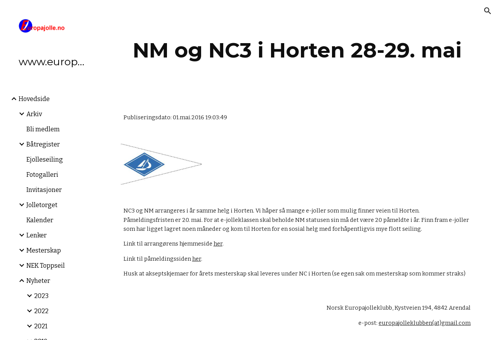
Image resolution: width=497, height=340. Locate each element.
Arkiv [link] (34, 114)
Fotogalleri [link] (42, 174)
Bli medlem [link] (43, 129)
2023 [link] (41, 296)
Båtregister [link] (43, 144)
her (218, 243)
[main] (297, 50)
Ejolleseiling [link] (44, 159)
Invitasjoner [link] (44, 190)
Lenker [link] (36, 235)
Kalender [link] (39, 220)
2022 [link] (41, 311)
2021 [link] (40, 326)
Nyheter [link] (38, 280)
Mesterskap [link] (43, 250)
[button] (487, 11)
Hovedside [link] (34, 99)
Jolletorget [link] (41, 205)
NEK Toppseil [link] (45, 265)
